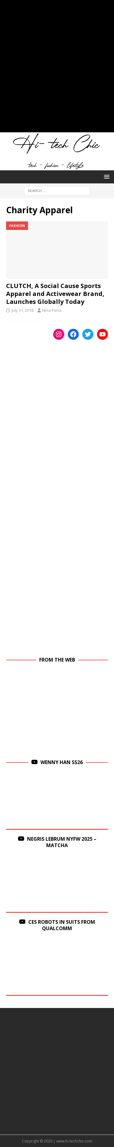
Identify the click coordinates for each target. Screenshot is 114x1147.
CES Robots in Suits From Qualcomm (61, 925)
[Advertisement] (57, 69)
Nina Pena (51, 310)
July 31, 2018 (22, 310)
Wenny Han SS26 (61, 762)
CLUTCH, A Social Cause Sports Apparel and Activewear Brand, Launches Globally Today (55, 294)
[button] (105, 176)
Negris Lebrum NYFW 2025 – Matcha (61, 842)
